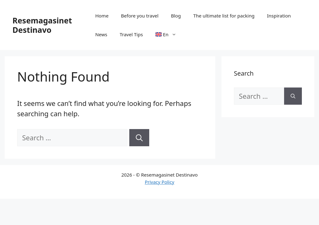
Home (102, 15)
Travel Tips (131, 34)
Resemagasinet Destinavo (42, 25)
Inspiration (279, 15)
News (101, 34)
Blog (176, 15)
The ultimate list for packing (224, 15)
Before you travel (139, 15)
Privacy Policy (159, 182)
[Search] (139, 137)
